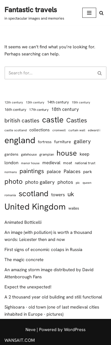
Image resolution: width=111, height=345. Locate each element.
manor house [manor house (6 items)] (30, 163)
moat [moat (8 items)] (67, 162)
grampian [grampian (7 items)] (46, 154)
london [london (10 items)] (11, 163)
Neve (30, 330)
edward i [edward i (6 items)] (94, 130)
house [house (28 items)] (67, 153)
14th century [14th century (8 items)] (58, 102)
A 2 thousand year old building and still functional (53, 297)
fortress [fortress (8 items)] (45, 141)
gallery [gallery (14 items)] (82, 141)
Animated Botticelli (22, 222)
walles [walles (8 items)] (73, 208)
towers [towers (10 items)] (58, 195)
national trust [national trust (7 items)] (85, 163)
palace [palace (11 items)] (54, 171)
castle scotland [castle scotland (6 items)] (15, 130)
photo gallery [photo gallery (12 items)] (40, 182)
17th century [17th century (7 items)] (39, 109)
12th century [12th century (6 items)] (13, 102)
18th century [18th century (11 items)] (65, 109)
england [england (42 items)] (19, 140)
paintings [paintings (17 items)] (32, 171)
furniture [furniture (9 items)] (62, 141)
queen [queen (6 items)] (87, 183)
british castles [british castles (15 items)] (21, 120)
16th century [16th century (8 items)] (15, 109)
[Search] (101, 13)
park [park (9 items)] (87, 171)
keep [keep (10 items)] (84, 154)
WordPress (75, 330)
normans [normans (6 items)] (10, 172)
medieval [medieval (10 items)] (51, 163)
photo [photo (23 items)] (13, 181)
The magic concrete (24, 260)
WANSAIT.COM (19, 340)
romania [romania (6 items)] (10, 195)
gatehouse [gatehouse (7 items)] (29, 154)
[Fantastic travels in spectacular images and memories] (34, 12)
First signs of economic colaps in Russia (43, 250)
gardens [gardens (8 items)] (11, 154)
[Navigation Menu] (89, 13)
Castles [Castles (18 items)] (76, 120)
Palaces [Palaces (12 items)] (72, 171)
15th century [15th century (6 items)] (81, 102)
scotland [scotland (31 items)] (34, 194)
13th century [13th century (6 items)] (35, 102)
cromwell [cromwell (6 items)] (59, 130)
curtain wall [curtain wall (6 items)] (76, 130)
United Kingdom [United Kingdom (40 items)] (35, 206)
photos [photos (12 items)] (65, 182)
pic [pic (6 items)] (78, 183)
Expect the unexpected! (28, 287)
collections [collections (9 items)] (39, 129)
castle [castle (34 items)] (53, 119)
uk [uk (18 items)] (70, 194)
